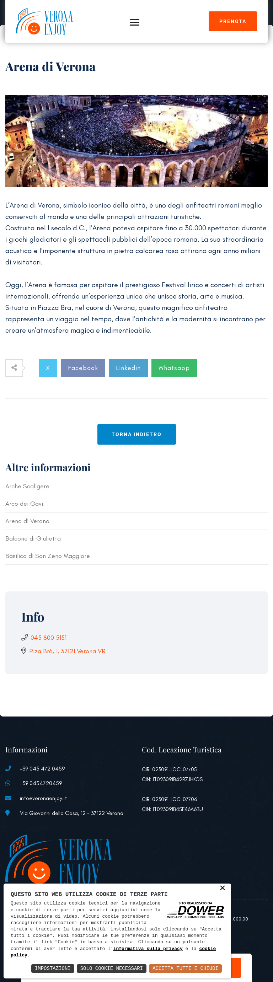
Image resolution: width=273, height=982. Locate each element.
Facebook (83, 368)
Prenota (232, 21)
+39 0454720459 (41, 783)
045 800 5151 (48, 638)
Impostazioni (53, 968)
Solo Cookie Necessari (111, 968)
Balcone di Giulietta (33, 538)
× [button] (222, 889)
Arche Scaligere (27, 486)
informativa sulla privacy (148, 949)
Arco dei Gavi (24, 504)
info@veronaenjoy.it (43, 798)
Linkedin (128, 368)
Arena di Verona (27, 521)
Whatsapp (174, 368)
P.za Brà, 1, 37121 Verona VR (67, 651)
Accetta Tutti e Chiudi (185, 968)
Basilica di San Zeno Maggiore (47, 556)
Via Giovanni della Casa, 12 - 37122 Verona (71, 813)
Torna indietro (137, 434)
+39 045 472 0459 (42, 768)
